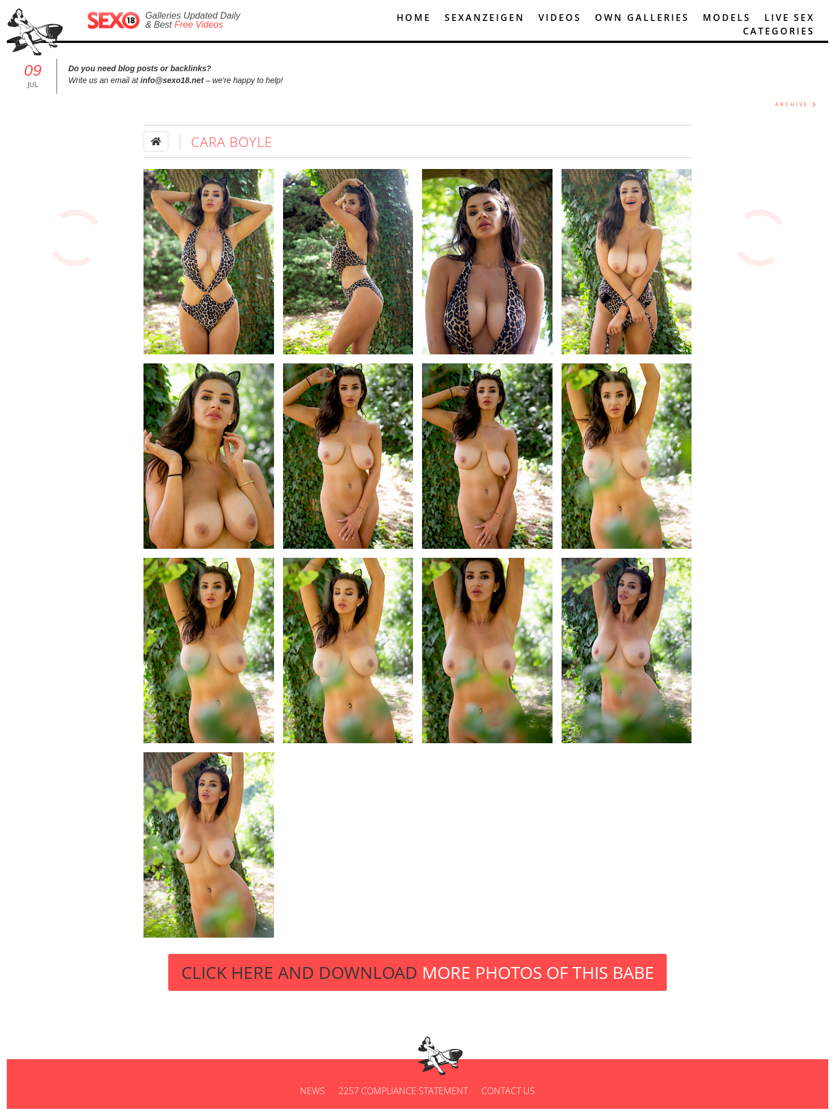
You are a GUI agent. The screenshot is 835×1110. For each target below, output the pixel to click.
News (312, 1092)
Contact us (508, 1092)
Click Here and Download (417, 973)
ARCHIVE (791, 105)
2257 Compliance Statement (403, 1092)
